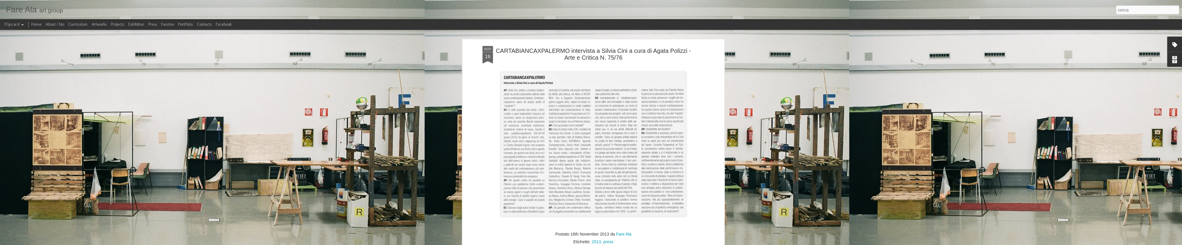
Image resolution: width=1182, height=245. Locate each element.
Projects (117, 24)
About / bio (55, 24)
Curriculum (77, 24)
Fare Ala (623, 234)
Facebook (224, 24)
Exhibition (136, 24)
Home (36, 24)
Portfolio (185, 24)
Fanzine (167, 24)
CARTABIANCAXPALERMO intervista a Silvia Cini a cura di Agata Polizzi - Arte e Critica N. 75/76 (593, 54)
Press (152, 24)
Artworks (99, 24)
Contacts (204, 24)
